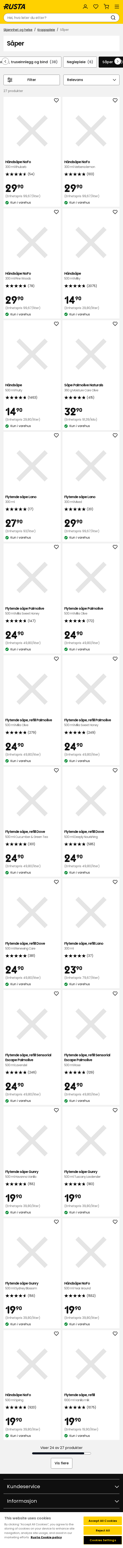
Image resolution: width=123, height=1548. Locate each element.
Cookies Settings (103, 1540)
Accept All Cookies (103, 1521)
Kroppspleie (46, 30)
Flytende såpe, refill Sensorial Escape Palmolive (32, 1060)
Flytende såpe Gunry (32, 1174)
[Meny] (117, 6)
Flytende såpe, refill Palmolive (32, 723)
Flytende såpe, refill (91, 1398)
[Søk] (114, 17)
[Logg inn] (85, 6)
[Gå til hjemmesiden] (15, 6)
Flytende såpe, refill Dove (32, 834)
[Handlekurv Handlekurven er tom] (106, 6)
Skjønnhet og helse (18, 30)
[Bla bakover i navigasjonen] (5, 61)
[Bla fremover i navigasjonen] (117, 61)
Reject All (103, 1530)
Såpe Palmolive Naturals (91, 388)
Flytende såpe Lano (32, 499)
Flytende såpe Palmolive (32, 611)
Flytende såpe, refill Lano (91, 946)
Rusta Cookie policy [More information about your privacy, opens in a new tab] (46, 1537)
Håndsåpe (91, 276)
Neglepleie (80, 62)
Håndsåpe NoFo (32, 164)
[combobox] (57, 17)
